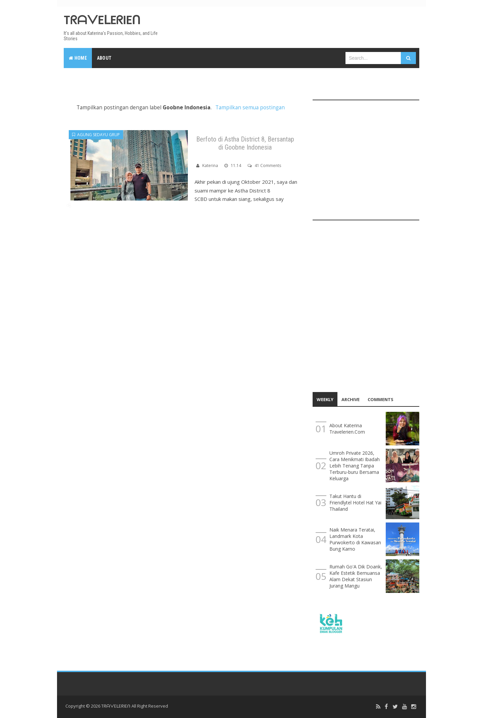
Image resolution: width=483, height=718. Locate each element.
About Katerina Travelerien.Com (347, 428)
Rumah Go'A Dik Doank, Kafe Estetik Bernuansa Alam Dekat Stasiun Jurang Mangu (355, 576)
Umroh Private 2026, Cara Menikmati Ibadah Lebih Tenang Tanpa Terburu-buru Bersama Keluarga (354, 466)
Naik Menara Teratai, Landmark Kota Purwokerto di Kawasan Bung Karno (355, 539)
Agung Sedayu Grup (96, 134)
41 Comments (268, 165)
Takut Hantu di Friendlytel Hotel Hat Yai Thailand (355, 502)
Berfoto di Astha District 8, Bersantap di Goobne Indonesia (245, 143)
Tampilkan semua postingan (250, 107)
